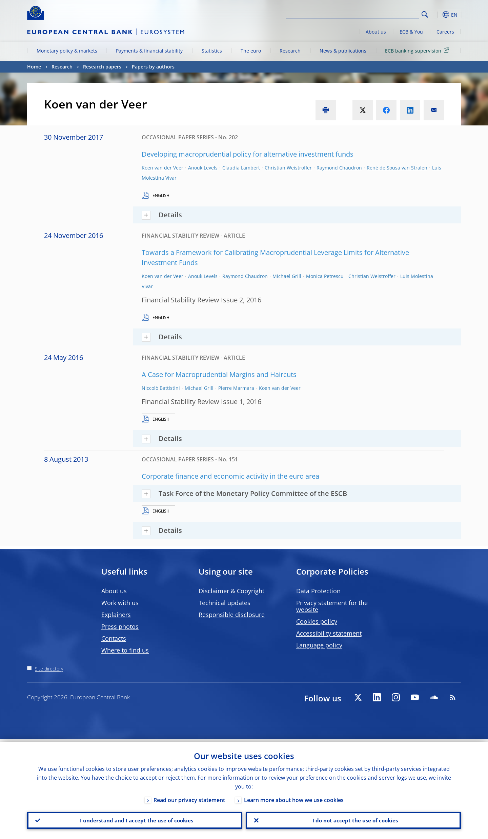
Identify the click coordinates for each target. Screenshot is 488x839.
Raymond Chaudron (339, 167)
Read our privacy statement (189, 797)
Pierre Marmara (236, 388)
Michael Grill (286, 276)
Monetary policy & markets (67, 50)
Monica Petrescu (325, 276)
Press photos (120, 626)
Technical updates (224, 603)
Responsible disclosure (232, 615)
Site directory (49, 668)
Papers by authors (153, 66)
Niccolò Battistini (161, 388)
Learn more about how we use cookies (294, 797)
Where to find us (125, 650)
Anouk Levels (203, 167)
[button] (437, 14)
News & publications (343, 50)
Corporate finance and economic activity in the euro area (230, 476)
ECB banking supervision (418, 50)
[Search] (385, 13)
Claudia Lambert (241, 167)
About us (376, 31)
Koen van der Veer (162, 167)
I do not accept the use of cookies (353, 819)
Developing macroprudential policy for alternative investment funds (247, 154)
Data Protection (318, 591)
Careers (445, 31)
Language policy (319, 645)
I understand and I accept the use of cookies (135, 819)
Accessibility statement (329, 633)
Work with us (120, 603)
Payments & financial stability (149, 50)
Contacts (113, 638)
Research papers (102, 66)
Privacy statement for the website (332, 606)
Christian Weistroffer (288, 167)
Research (290, 50)
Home (34, 66)
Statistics (212, 50)
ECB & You (411, 31)
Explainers (116, 615)
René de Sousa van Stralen (397, 167)
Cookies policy (316, 621)
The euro (251, 50)
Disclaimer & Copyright (231, 591)
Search (424, 14)
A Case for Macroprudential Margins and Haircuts (219, 374)
